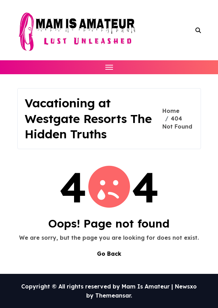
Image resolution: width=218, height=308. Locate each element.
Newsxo (186, 286)
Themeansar (113, 295)
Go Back (109, 253)
